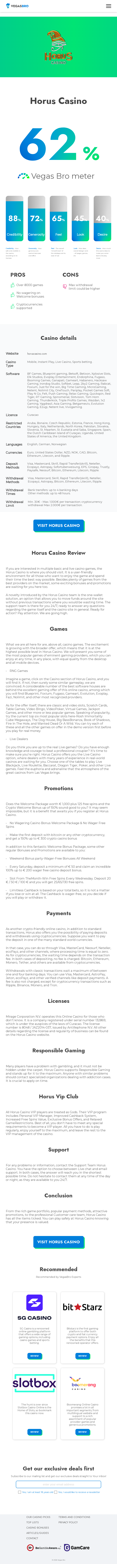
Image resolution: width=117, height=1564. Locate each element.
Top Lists (32, 1522)
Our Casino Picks (38, 1517)
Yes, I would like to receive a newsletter (79, 1492)
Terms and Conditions (74, 1517)
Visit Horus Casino (58, 525)
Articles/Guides (37, 1533)
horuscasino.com (37, 354)
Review (34, 1355)
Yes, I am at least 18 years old (37, 1492)
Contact (32, 1538)
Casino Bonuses (37, 1527)
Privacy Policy (68, 1522)
